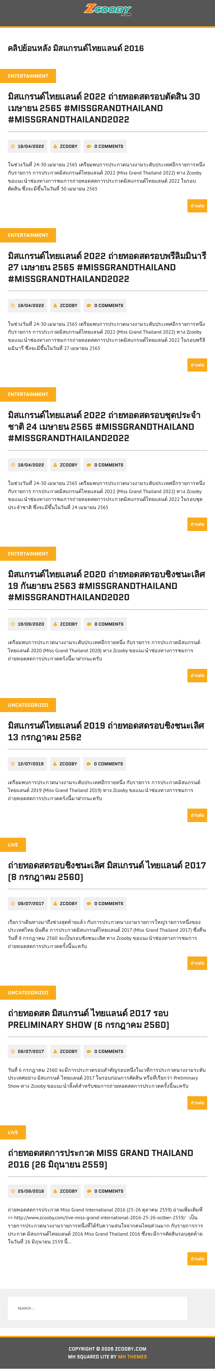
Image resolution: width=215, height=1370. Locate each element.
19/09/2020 (31, 625)
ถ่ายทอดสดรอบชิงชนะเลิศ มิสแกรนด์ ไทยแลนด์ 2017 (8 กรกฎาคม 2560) (107, 872)
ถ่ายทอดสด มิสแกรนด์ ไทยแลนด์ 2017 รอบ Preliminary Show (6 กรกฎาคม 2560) (88, 1020)
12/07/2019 (31, 765)
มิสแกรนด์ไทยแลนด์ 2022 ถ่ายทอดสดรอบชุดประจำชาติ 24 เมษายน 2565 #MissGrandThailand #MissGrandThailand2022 (104, 428)
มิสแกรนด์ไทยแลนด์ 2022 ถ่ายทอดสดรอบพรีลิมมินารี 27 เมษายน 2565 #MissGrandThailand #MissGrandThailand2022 (107, 269)
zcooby (69, 148)
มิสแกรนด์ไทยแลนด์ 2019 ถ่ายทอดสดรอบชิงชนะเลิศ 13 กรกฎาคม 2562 (106, 733)
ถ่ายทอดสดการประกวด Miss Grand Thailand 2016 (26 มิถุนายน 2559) (100, 1160)
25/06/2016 (31, 1192)
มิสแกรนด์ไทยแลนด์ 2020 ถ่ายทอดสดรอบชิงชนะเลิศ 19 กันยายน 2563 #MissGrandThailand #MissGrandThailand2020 (106, 587)
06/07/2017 (31, 905)
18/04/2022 (31, 148)
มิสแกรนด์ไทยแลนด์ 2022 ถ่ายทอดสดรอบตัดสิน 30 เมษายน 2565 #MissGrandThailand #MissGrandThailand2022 (104, 110)
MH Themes (133, 1358)
